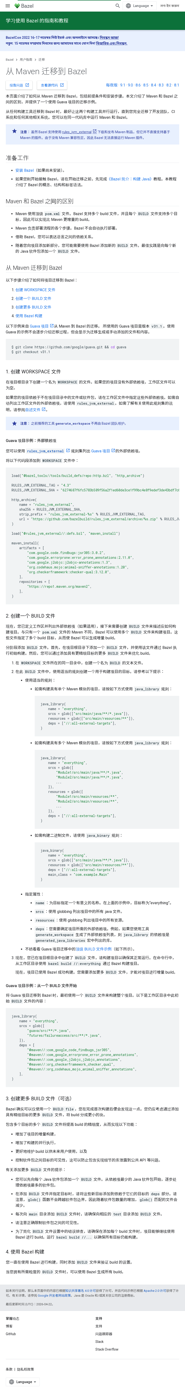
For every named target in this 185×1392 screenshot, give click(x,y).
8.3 (161, 85)
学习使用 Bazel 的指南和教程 (37, 21)
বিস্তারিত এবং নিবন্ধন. (111, 43)
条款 (9, 1369)
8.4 (153, 85)
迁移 (42, 59)
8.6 (138, 85)
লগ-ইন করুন (169, 6)
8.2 (169, 85)
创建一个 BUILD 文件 (33, 298)
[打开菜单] (8, 6)
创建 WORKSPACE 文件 (35, 290)
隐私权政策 (25, 1369)
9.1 (122, 85)
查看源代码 (52, 85)
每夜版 (112, 85)
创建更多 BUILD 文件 (33, 307)
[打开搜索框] (118, 6)
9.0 (130, 85)
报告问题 (19, 85)
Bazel (9, 59)
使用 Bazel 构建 (28, 316)
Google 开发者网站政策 (54, 1295)
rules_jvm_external (77, 132)
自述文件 (32, 410)
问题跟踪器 (103, 1334)
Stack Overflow (107, 1349)
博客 (9, 1326)
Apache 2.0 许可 (155, 1291)
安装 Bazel (24, 170)
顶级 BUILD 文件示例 (94, 949)
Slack (99, 1342)
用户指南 (26, 59)
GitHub (11, 1334)
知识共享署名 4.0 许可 (80, 1291)
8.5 (145, 85)
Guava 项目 (39, 326)
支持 (98, 1326)
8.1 (176, 85)
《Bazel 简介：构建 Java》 (130, 179)
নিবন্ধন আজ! (109, 38)
